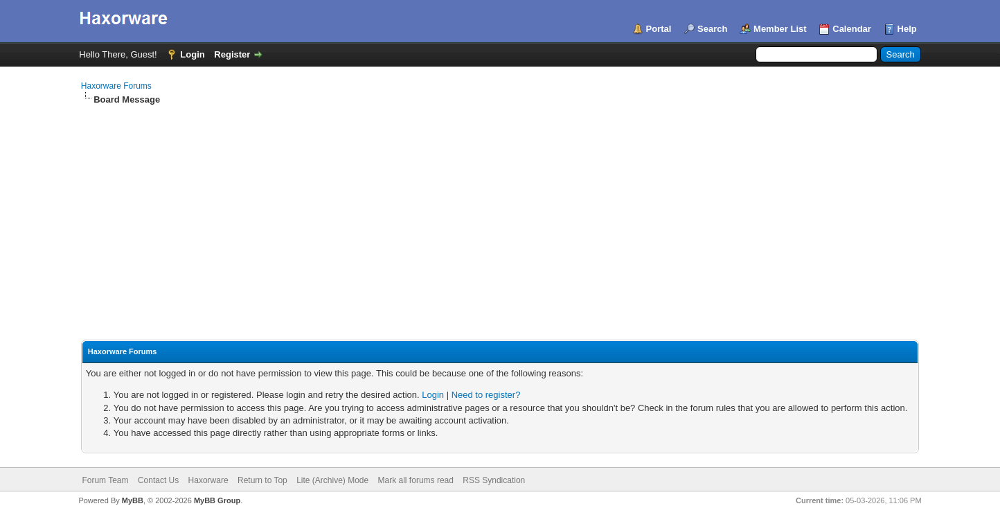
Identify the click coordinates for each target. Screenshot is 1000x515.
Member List (780, 29)
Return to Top (262, 480)
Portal (659, 29)
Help (907, 29)
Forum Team (105, 480)
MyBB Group (217, 500)
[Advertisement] (500, 210)
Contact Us (158, 480)
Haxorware (208, 480)
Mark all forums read (416, 480)
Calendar (851, 29)
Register (232, 54)
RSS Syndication (494, 480)
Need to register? (486, 395)
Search (712, 29)
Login (192, 54)
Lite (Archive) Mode (332, 480)
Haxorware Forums (116, 86)
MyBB (132, 500)
